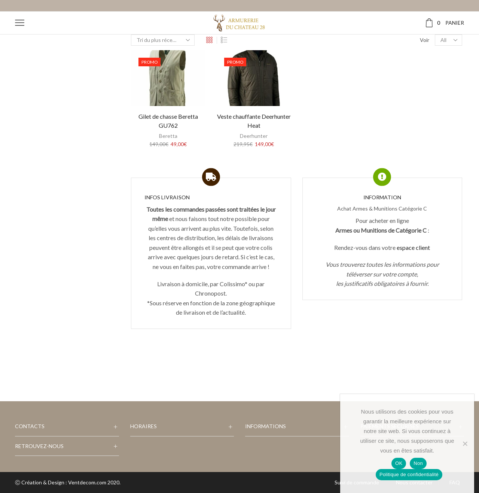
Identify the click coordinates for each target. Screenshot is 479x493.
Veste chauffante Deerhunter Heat (254, 121)
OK (398, 463)
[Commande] (163, 40)
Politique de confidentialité (409, 474)
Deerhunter (254, 136)
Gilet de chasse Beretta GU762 (168, 121)
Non (418, 463)
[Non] (465, 443)
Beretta (168, 136)
